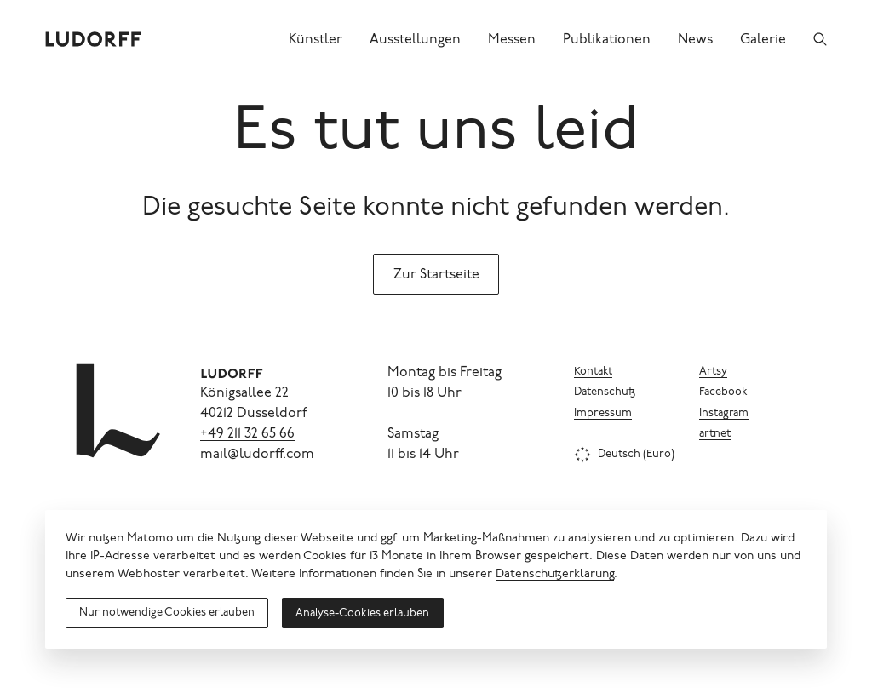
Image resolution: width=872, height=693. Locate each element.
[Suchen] (820, 39)
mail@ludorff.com (257, 454)
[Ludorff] (93, 39)
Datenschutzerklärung (555, 575)
